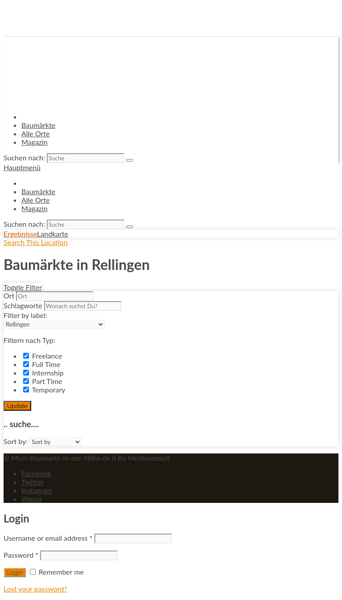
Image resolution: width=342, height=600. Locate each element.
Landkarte (52, 233)
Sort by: (16, 441)
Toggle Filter (23, 287)
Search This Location (36, 242)
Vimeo (31, 498)
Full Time (41, 364)
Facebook (36, 473)
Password (21, 555)
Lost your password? (35, 588)
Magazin (34, 142)
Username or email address (48, 538)
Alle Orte (35, 133)
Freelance (42, 355)
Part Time (42, 381)
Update (17, 405)
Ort (9, 295)
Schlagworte (23, 305)
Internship (43, 372)
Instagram (36, 490)
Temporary (44, 389)
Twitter (32, 482)
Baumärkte (38, 125)
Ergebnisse (20, 233)
